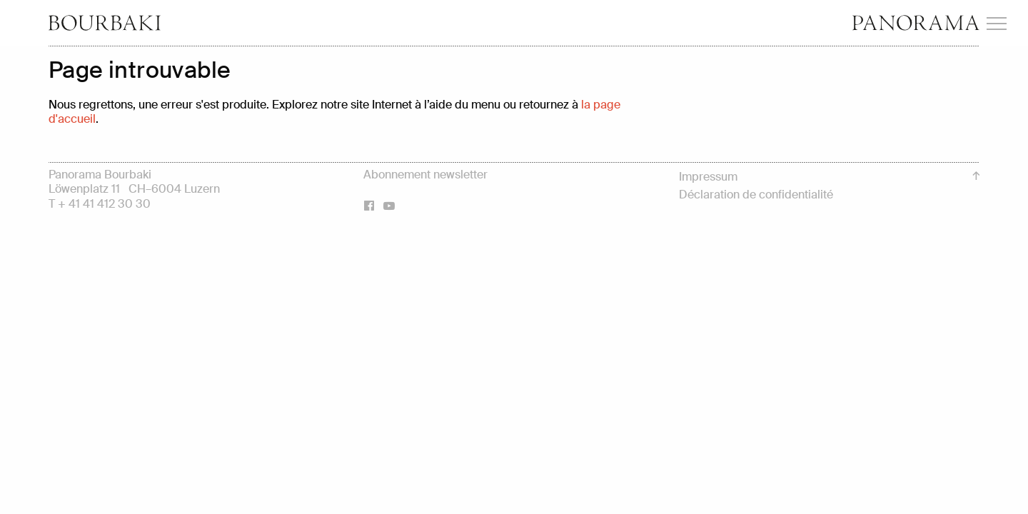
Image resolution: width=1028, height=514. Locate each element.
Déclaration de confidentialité (756, 194)
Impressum (708, 176)
